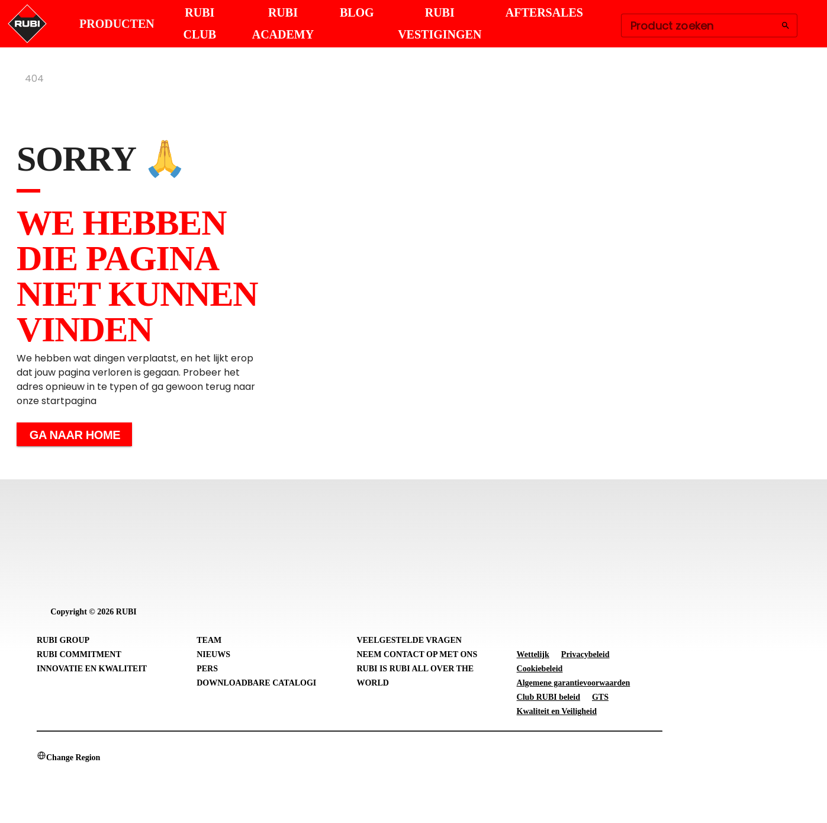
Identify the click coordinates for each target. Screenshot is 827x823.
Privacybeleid (585, 654)
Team (209, 640)
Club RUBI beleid (548, 697)
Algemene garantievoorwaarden (573, 682)
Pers (207, 668)
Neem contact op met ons (416, 654)
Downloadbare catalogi (256, 682)
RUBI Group (63, 640)
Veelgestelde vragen (409, 640)
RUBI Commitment (79, 654)
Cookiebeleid (540, 668)
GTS (600, 697)
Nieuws (213, 654)
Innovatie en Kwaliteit (92, 668)
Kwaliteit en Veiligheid (557, 711)
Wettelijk (533, 654)
